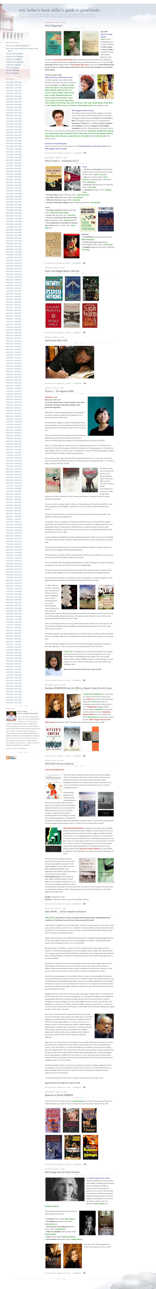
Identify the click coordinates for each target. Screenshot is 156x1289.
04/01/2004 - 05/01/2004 (14, 82)
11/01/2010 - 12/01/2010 (14, 288)
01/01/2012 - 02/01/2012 (14, 327)
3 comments (76, 904)
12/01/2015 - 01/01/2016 (14, 458)
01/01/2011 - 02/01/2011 (13, 294)
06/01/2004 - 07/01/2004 (14, 85)
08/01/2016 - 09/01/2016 (14, 480)
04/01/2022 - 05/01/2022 (14, 658)
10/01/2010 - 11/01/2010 (14, 285)
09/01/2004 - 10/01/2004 (14, 88)
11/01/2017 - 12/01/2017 (14, 522)
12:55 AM (68, 1164)
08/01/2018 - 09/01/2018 (14, 547)
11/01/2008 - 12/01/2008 (14, 221)
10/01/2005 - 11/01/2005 (14, 118)
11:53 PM (68, 383)
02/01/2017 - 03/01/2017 (14, 497)
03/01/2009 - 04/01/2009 (14, 232)
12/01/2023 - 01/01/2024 (14, 700)
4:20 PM (67, 263)
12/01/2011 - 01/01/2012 (14, 324)
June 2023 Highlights (12, 70)
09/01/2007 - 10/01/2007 (14, 182)
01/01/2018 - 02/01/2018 (14, 527)
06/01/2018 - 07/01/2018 (14, 541)
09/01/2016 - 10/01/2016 (14, 483)
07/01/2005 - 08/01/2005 (14, 110)
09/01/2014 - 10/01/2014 (14, 416)
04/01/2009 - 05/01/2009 (14, 235)
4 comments (77, 1164)
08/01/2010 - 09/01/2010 (14, 280)
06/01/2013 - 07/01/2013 (14, 374)
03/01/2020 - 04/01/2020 (14, 600)
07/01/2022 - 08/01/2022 (14, 664)
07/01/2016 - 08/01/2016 (14, 477)
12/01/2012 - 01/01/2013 (14, 358)
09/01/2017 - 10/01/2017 (14, 516)
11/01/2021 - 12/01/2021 (14, 644)
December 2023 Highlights (14, 54)
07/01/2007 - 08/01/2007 (14, 177)
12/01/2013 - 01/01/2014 (14, 391)
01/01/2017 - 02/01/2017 (14, 494)
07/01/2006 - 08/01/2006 (14, 143)
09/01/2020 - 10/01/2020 (14, 616)
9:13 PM (67, 1087)
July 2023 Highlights (12, 67)
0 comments (77, 153)
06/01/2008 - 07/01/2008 (14, 207)
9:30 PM (67, 756)
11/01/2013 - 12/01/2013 (14, 388)
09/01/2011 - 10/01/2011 (13, 316)
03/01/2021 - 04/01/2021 (14, 630)
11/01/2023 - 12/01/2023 (14, 697)
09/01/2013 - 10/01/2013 (14, 383)
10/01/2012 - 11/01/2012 (14, 352)
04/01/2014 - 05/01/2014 (14, 402)
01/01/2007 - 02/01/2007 (14, 160)
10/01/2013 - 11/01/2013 (14, 385)
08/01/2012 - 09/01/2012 (14, 346)
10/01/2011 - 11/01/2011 (13, 319)
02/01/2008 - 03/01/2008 (14, 196)
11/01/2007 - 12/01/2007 (14, 188)
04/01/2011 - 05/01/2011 (13, 302)
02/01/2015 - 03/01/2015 (14, 430)
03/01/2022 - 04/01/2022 (14, 655)
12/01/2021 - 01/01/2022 (14, 647)
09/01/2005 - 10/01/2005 (14, 116)
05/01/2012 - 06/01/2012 (14, 338)
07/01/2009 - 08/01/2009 (14, 243)
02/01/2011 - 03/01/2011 (13, 296)
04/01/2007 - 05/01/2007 (14, 168)
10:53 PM (68, 153)
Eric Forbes (23, 711)
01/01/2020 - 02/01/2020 (14, 594)
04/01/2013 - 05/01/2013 (14, 369)
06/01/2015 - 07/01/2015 (14, 441)
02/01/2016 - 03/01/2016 (14, 463)
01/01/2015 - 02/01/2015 (14, 427)
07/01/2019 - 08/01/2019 (14, 577)
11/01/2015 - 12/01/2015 (14, 455)
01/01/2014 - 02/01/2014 (14, 394)
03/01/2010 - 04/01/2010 (14, 266)
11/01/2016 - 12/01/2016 (14, 488)
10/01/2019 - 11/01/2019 (14, 586)
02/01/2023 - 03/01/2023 (14, 677)
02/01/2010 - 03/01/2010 (14, 263)
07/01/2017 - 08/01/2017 (14, 511)
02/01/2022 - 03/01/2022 (14, 653)
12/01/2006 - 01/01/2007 (14, 157)
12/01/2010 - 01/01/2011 (14, 291)
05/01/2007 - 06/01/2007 (14, 171)
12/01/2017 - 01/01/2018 (14, 525)
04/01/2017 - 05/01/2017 (14, 502)
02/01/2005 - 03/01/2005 (14, 96)
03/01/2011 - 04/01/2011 (13, 299)
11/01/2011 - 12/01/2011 (13, 321)
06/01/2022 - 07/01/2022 (14, 661)
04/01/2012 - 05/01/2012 (14, 335)
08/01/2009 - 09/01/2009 (14, 246)
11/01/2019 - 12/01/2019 (14, 588)
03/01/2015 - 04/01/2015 (14, 433)
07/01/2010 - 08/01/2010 (14, 277)
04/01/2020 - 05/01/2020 (14, 602)
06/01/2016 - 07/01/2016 (14, 474)
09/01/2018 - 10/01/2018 (14, 550)
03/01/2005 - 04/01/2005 (14, 99)
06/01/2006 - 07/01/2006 (14, 141)
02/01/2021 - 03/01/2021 (14, 627)
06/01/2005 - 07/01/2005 (14, 107)
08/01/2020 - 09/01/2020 (14, 614)
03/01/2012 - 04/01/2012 (14, 333)
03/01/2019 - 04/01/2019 (14, 566)
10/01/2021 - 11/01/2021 (14, 641)
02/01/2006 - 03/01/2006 (14, 129)
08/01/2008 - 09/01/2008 (14, 213)
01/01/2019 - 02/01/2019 (14, 561)
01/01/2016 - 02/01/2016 (14, 461)
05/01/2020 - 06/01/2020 (14, 605)
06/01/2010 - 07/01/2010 (14, 274)
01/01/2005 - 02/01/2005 (14, 93)
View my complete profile (16, 748)
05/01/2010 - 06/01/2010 (14, 271)
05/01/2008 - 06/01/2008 (14, 205)
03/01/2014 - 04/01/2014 (14, 399)
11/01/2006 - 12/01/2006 (14, 154)
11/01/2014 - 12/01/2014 (14, 422)
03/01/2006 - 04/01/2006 (14, 132)
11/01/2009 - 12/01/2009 (14, 255)
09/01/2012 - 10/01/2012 (14, 349)
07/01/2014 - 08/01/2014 (14, 410)
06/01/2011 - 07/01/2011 (13, 308)
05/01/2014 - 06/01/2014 (14, 405)
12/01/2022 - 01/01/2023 (14, 672)
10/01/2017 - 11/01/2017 (14, 519)
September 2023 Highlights (14, 62)
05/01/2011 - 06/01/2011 (13, 305)
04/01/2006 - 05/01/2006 (14, 135)
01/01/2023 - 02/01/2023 (14, 675)
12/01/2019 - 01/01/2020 (14, 591)
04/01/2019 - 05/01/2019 (14, 569)
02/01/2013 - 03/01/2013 (14, 363)
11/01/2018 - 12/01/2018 (14, 555)
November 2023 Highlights (14, 56)
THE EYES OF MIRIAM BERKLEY (18, 46)
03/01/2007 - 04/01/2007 (14, 166)
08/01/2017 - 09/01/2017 (14, 513)
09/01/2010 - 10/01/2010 (14, 282)
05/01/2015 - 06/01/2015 (14, 438)
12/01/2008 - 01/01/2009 (14, 224)
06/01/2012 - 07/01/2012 (14, 341)
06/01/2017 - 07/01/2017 (14, 508)
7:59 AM (67, 904)
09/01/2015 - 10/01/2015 (14, 449)
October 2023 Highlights (14, 59)
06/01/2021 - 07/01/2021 (14, 636)
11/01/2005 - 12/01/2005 (14, 121)
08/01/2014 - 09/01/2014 (14, 413)
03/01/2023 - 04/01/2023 (14, 680)
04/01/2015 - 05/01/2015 (14, 435)
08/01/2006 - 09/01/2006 (14, 146)
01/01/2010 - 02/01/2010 (14, 260)
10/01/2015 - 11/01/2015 (14, 452)
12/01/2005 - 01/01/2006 (14, 124)
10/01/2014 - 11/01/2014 (14, 419)
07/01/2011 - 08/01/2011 (13, 310)
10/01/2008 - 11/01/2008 (14, 219)
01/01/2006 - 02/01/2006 (14, 127)
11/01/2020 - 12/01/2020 (14, 622)
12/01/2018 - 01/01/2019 (14, 558)
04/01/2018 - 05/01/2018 (14, 536)
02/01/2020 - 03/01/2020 (14, 597)
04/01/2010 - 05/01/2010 (14, 269)
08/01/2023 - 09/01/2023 (14, 689)
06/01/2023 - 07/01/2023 (14, 686)
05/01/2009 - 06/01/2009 (14, 238)
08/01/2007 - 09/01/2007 (14, 180)
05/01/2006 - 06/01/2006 (14, 138)
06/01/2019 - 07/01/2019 (14, 575)
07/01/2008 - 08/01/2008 (14, 210)
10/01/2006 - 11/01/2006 (14, 152)
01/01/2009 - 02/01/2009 (14, 227)
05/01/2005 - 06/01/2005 (14, 104)
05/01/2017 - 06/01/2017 (14, 505)
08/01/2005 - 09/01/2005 (14, 113)
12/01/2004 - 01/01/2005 (14, 90)
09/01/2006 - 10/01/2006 (14, 149)
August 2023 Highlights (13, 65)
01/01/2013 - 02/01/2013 (14, 360)
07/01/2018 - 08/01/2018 (14, 544)
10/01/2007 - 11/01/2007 (14, 185)
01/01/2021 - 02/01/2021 (14, 625)
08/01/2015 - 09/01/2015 (14, 447)
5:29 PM (67, 680)
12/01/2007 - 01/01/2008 (14, 191)
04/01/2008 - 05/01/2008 (14, 202)
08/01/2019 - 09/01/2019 (14, 580)
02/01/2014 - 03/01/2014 (14, 397)
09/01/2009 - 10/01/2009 (14, 249)
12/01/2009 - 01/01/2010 (14, 257)
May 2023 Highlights (12, 73)
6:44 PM (67, 332)
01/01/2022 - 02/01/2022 (14, 650)
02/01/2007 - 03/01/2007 (14, 163)
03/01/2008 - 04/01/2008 (14, 199)
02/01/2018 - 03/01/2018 (14, 530)
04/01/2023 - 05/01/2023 (14, 683)
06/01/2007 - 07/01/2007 (14, 174)
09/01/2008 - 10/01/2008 (14, 216)
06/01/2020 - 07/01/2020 (14, 608)
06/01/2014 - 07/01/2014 (14, 408)
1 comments (76, 332)
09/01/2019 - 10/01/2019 (14, 583)
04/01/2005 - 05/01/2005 (14, 102)
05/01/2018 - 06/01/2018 (14, 538)
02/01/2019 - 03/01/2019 (14, 564)
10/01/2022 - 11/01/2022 (14, 669)
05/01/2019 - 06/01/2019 (14, 572)
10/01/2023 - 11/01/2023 (14, 694)
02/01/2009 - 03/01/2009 (14, 230)
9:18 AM (67, 1273)
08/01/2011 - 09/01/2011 (13, 313)
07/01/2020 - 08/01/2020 (14, 611)
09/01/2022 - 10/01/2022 (14, 666)
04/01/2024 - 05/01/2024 (14, 703)
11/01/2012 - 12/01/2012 (14, 355)
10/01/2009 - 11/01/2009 (14, 252)
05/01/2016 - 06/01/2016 (14, 472)
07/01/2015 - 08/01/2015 (14, 444)
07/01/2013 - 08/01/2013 (14, 377)
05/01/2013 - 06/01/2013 (14, 372)
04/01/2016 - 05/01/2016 (14, 469)
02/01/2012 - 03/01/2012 (14, 330)
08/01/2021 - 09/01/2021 (14, 639)
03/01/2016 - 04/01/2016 (14, 466)
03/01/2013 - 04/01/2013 (14, 366)
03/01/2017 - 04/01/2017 (14, 499)
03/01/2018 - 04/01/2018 (14, 533)
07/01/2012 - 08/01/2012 (14, 344)
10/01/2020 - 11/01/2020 (14, 619)
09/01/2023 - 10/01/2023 (14, 691)
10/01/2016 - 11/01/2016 (14, 486)
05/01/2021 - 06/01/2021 (14, 633)
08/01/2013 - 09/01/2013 (14, 380)
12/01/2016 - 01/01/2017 (14, 491)
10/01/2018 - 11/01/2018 (14, 552)
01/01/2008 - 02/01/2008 (14, 193)
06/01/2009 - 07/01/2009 (14, 241)
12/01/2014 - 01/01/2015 (14, 424)
